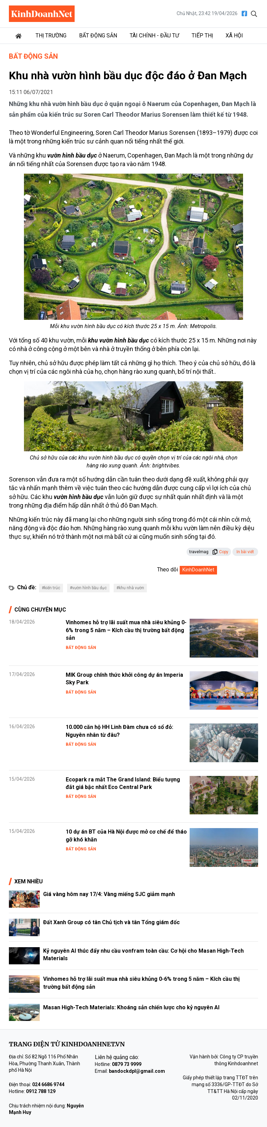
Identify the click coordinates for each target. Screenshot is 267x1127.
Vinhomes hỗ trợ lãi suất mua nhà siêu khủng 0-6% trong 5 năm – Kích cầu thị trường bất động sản (126, 630)
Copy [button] (220, 551)
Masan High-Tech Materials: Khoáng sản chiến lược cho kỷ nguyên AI (131, 1007)
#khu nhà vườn (130, 587)
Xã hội (234, 35)
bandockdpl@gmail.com (137, 1071)
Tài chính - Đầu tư (154, 35)
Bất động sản (98, 35)
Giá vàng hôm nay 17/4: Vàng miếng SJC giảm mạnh (109, 894)
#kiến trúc (51, 587)
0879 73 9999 (126, 1064)
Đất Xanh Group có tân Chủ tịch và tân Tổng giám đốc (111, 922)
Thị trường (51, 35)
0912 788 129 (40, 1091)
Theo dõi (167, 569)
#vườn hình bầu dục (88, 587)
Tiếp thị (202, 35)
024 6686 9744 (48, 1084)
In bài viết (245, 551)
